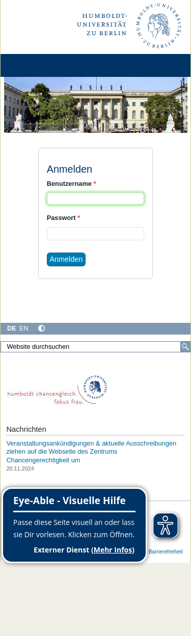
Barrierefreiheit (166, 552)
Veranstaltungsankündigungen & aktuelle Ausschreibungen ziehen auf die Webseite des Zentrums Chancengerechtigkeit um (91, 451)
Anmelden (66, 259)
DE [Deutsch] (11, 328)
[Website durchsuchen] (95, 346)
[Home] (36, 65)
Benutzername (71, 183)
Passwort (63, 218)
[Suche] (185, 346)
